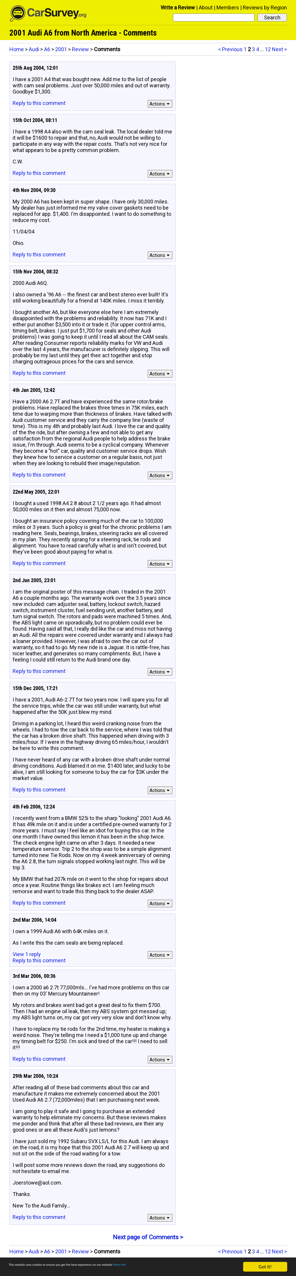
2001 (61, 49)
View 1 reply (27, 954)
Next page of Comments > (148, 1237)
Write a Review (178, 7)
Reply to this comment (39, 103)
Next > (279, 49)
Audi (34, 49)
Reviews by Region (265, 7)
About (206, 7)
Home (16, 49)
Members (227, 7)
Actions (160, 104)
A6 (47, 49)
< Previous (230, 49)
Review (80, 49)
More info (181, 1268)
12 (268, 49)
